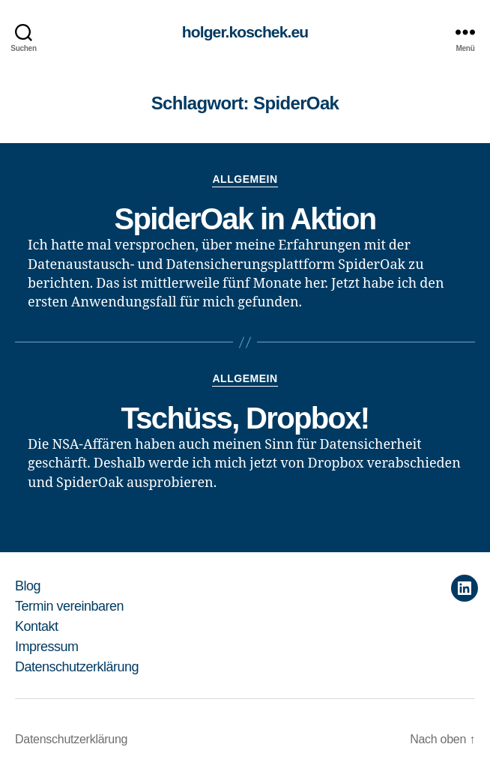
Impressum (47, 646)
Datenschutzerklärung (77, 666)
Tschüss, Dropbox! (245, 418)
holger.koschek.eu (245, 32)
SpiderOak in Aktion (244, 218)
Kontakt (36, 626)
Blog (27, 585)
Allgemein (244, 179)
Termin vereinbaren (69, 606)
